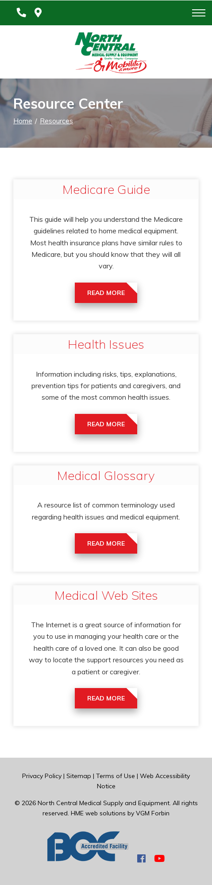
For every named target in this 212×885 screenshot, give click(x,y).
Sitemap (78, 776)
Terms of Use (115, 776)
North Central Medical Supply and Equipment (104, 803)
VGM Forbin (153, 813)
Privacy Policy (42, 776)
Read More (106, 293)
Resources (56, 120)
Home (22, 120)
